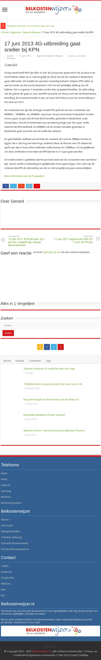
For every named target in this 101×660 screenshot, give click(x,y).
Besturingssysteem (11, 502)
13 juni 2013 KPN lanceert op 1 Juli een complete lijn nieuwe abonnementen (27, 241)
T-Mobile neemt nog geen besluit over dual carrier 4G (52, 384)
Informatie (7, 525)
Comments (35, 360)
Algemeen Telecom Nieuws (25, 32)
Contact (73, 655)
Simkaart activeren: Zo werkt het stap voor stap (30, 25)
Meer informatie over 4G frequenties (24, 176)
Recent (7, 360)
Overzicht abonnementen (14, 543)
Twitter (5, 565)
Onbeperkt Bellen (10, 531)
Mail (3, 589)
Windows (6, 496)
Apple (4, 473)
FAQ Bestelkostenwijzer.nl (15, 549)
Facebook (6, 571)
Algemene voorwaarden (42, 655)
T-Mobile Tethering (11, 537)
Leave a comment (77, 56)
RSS (3, 595)
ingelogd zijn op (51, 252)
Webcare (6, 583)
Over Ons (63, 655)
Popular (20, 360)
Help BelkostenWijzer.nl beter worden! (44, 415)
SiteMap (83, 655)
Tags (48, 360)
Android (5, 485)
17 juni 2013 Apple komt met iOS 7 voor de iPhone (73, 239)
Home (5, 32)
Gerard (10, 56)
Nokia (4, 479)
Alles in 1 (6, 519)
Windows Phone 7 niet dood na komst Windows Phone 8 (54, 430)
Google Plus (7, 577)
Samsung (6, 491)
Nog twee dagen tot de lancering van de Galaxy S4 (51, 399)
